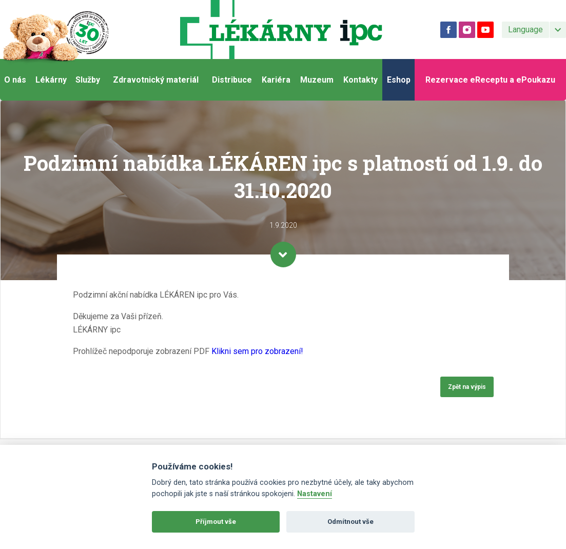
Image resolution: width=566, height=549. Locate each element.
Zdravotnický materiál (156, 80)
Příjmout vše (216, 521)
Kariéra (276, 80)
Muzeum (317, 80)
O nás (15, 80)
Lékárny (51, 80)
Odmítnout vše (350, 521)
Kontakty (360, 80)
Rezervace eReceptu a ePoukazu (490, 80)
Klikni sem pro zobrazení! (257, 351)
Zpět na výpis (467, 386)
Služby (87, 80)
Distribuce (232, 80)
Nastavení (314, 493)
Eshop (399, 80)
